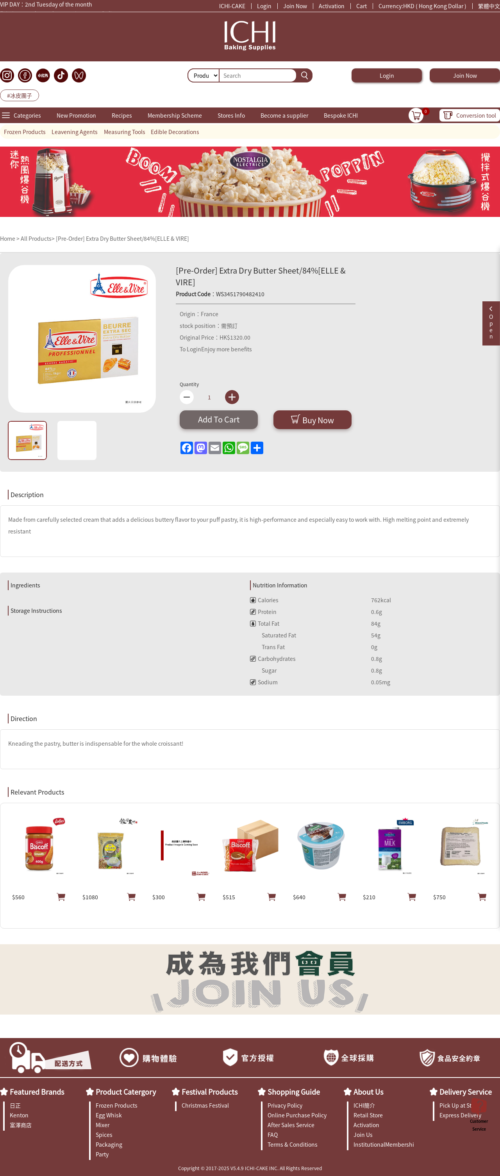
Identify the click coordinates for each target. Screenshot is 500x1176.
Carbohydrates (273, 658)
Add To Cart (219, 419)
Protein (263, 612)
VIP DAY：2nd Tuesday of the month (46, 5)
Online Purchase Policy (297, 1115)
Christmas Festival (205, 1105)
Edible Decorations (175, 132)
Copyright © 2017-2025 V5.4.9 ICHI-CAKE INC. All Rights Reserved (250, 1168)
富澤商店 (21, 1125)
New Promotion (76, 115)
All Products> (38, 238)
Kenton (19, 1115)
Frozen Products (25, 132)
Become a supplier (284, 115)
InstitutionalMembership (384, 1144)
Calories (264, 600)
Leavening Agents (75, 132)
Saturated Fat (273, 635)
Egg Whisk (109, 1115)
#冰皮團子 (19, 95)
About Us (368, 1092)
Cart (361, 6)
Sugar (263, 670)
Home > (10, 238)
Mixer (102, 1125)
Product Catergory (126, 1092)
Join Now (295, 6)
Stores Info (231, 115)
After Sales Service (291, 1125)
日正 (15, 1105)
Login (264, 6)
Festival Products (210, 1092)
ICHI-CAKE (232, 6)
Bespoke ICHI (341, 115)
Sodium (264, 682)
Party (102, 1154)
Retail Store (368, 1115)
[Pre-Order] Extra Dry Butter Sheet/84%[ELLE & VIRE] (122, 238)
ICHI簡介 (364, 1105)
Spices (104, 1134)
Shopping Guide (294, 1092)
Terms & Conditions (293, 1144)
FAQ (273, 1134)
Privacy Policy (285, 1105)
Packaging (109, 1144)
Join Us (363, 1134)
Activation (332, 6)
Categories (27, 115)
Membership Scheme (175, 115)
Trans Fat (267, 647)
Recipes (122, 115)
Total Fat (264, 623)
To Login (190, 349)
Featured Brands (37, 1092)
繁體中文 (489, 6)
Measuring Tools (124, 132)
